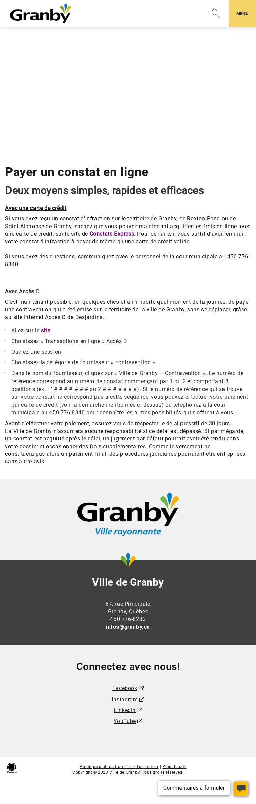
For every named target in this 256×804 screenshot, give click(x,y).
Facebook (124, 688)
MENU (246, 13)
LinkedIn (125, 710)
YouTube (125, 721)
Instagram (125, 699)
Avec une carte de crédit (35, 208)
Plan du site (174, 766)
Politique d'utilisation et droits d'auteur (119, 766)
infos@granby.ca (128, 627)
